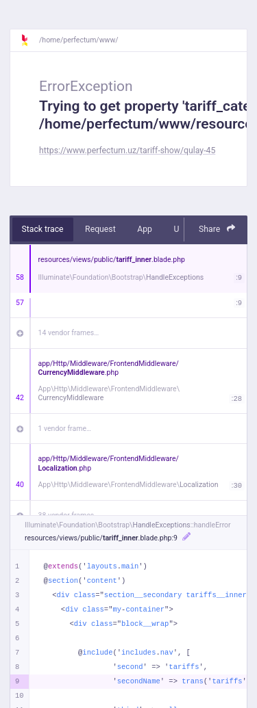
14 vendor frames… (68, 332)
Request (100, 229)
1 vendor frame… (64, 428)
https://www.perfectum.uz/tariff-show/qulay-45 (127, 150)
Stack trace (43, 229)
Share (217, 229)
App (144, 229)
